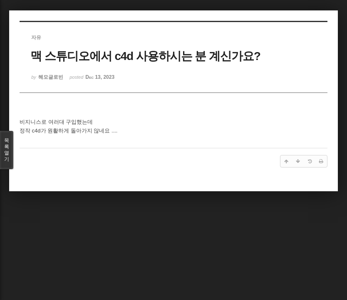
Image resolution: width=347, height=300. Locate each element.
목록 (6, 150)
